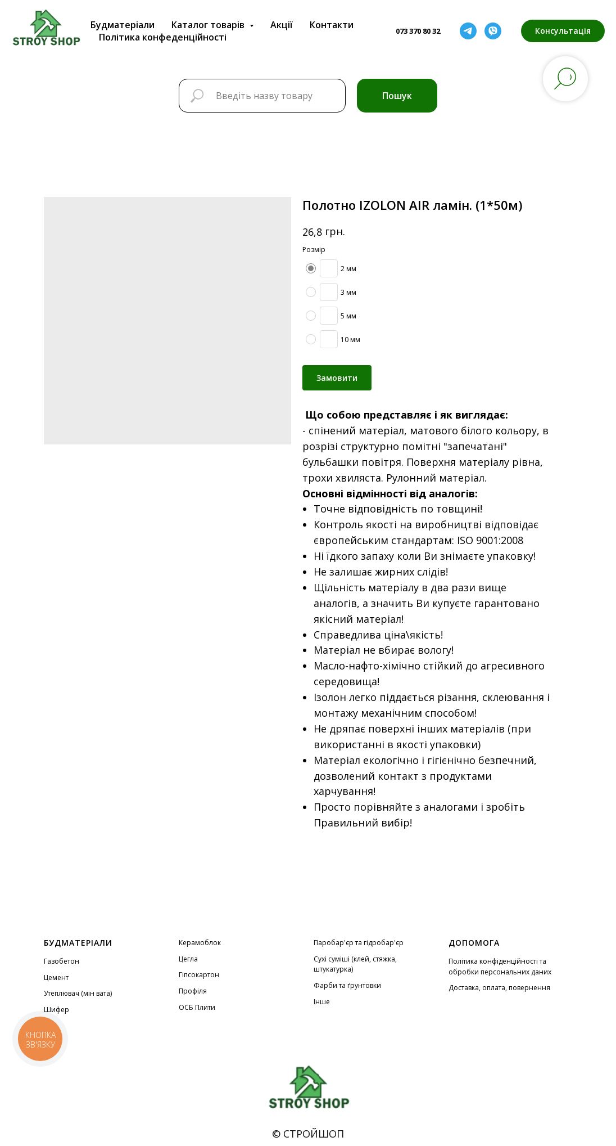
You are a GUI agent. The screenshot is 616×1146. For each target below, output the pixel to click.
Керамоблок (200, 942)
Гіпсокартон (199, 974)
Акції (281, 25)
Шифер (56, 1009)
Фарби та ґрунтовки (347, 985)
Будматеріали (122, 25)
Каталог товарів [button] (209, 25)
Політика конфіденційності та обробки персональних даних (500, 966)
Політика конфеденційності (163, 37)
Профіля (193, 991)
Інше (322, 1001)
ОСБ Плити (197, 1007)
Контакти (332, 25)
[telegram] (468, 31)
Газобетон (61, 961)
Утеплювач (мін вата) (78, 993)
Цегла (188, 959)
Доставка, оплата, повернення (499, 987)
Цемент (56, 977)
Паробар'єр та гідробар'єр (359, 942)
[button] (563, 31)
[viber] (492, 31)
